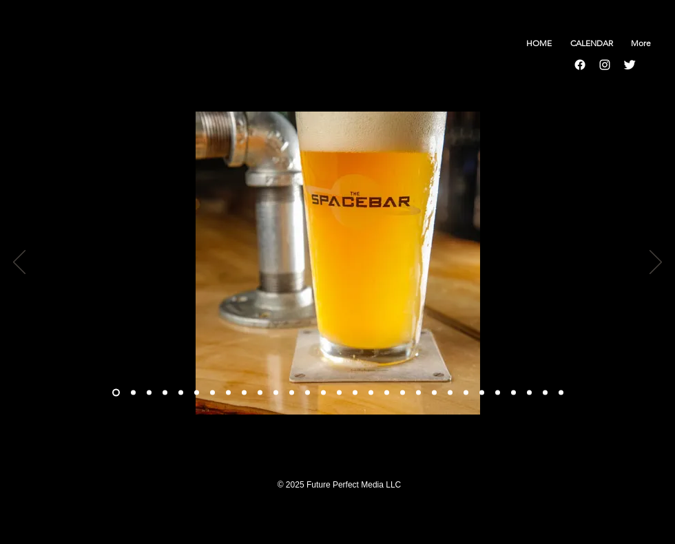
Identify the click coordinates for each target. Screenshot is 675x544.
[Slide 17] (370, 392)
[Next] (656, 263)
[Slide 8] (244, 392)
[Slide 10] (275, 392)
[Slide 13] (323, 392)
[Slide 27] (529, 392)
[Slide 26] (513, 392)
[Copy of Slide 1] (133, 392)
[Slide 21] (434, 392)
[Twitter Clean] (629, 65)
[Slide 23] (466, 392)
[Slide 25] (497, 392)
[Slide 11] (291, 392)
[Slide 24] (481, 392)
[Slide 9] (260, 392)
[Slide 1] (116, 393)
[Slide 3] (165, 392)
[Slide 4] (180, 392)
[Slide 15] (355, 392)
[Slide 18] (386, 392)
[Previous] (19, 263)
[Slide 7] (228, 392)
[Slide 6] (212, 392)
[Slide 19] (402, 392)
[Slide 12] (307, 392)
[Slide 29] (561, 392)
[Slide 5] (196, 392)
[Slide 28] (545, 392)
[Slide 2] (149, 392)
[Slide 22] (450, 392)
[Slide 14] (339, 392)
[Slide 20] (418, 392)
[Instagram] (605, 65)
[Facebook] (580, 65)
